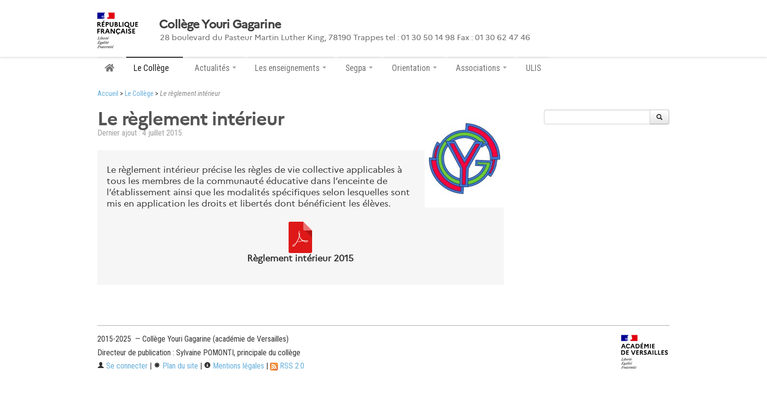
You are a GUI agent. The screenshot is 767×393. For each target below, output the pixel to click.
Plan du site (176, 365)
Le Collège (139, 94)
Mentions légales (234, 365)
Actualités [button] (215, 68)
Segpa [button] (359, 68)
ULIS (533, 68)
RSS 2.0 (287, 365)
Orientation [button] (414, 68)
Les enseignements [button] (290, 68)
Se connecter (122, 365)
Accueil (107, 94)
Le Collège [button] (155, 68)
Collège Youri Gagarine (220, 24)
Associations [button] (481, 68)
